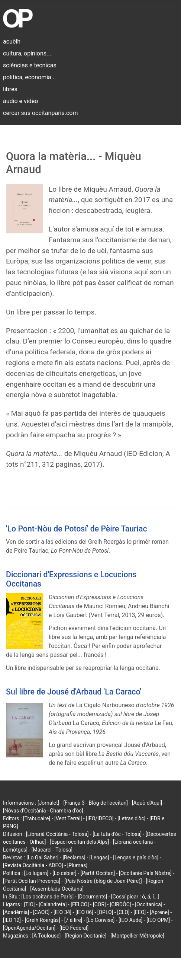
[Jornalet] (48, 803)
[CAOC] (41, 912)
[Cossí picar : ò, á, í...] (135, 897)
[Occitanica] (148, 904)
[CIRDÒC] (120, 904)
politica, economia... (29, 77)
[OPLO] (105, 912)
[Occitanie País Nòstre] (145, 873)
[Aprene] (159, 912)
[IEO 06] (84, 912)
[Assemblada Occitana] (57, 889)
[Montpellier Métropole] (137, 936)
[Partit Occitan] (98, 873)
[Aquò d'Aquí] (147, 803)
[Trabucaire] (36, 818)
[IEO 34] (62, 912)
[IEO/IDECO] (99, 818)
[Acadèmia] (16, 912)
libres (10, 89)
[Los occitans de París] (47, 897)
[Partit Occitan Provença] (31, 881)
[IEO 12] (12, 920)
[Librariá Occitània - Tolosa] (57, 834)
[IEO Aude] (130, 920)
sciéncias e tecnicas (29, 65)
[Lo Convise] (100, 920)
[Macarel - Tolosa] (52, 850)
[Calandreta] (53, 904)
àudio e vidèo (20, 101)
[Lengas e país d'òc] (135, 857)
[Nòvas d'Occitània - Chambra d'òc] (43, 811)
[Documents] (92, 897)
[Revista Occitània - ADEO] (33, 865)
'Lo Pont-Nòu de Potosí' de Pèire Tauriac (76, 528)
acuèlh (11, 41)
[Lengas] (99, 857)
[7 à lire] (73, 920)
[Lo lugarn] (36, 873)
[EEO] (139, 912)
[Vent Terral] (68, 818)
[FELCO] (80, 904)
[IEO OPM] (158, 920)
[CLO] (123, 912)
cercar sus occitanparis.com (40, 112)
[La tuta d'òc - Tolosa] (117, 834)
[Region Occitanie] (85, 936)
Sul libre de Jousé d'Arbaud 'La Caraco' (73, 691)
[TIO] (29, 904)
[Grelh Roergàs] (42, 920)
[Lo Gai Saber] (42, 857)
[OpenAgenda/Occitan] (29, 928)
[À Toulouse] (46, 936)
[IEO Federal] (73, 928)
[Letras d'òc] (131, 818)
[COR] (99, 904)
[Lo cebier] (64, 873)
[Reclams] (73, 857)
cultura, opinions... (27, 53)
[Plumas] (77, 865)
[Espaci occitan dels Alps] (79, 842)
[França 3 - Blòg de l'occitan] (95, 803)
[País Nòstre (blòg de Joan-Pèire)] (103, 881)
